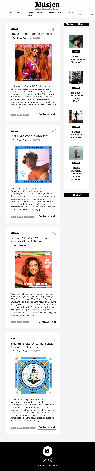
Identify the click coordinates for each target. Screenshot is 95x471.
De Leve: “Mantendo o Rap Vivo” (76, 97)
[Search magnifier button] (92, 14)
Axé (19, 114)
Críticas (19, 13)
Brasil (26, 114)
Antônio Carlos (23, 427)
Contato (69, 13)
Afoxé (20, 216)
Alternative (29, 216)
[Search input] (84, 14)
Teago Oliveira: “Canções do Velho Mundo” (76, 173)
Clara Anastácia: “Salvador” (29, 136)
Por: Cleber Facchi (21, 38)
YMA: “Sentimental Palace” (76, 59)
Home (9, 13)
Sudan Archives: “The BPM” (76, 134)
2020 (13, 322)
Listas (60, 13)
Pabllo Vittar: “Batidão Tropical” (32, 34)
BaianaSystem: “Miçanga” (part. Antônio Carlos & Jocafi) (32, 345)
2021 (13, 114)
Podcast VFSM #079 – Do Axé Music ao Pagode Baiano (30, 239)
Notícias (51, 13)
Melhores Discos (30, 14)
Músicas (40, 13)
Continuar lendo (47, 114)
